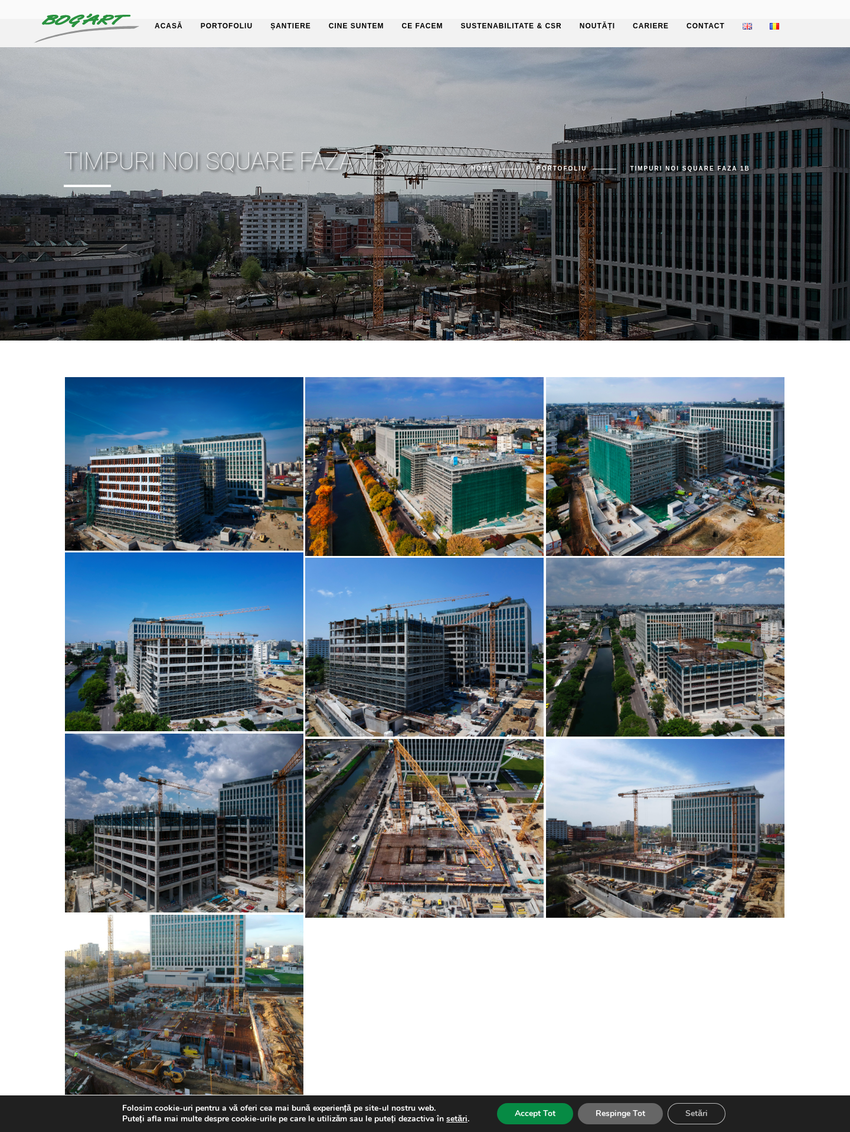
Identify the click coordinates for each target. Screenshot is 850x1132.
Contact (705, 26)
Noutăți (597, 26)
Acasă (169, 26)
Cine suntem (356, 26)
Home (482, 168)
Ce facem (422, 26)
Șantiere (290, 26)
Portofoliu (227, 26)
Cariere (651, 26)
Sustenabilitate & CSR (511, 26)
